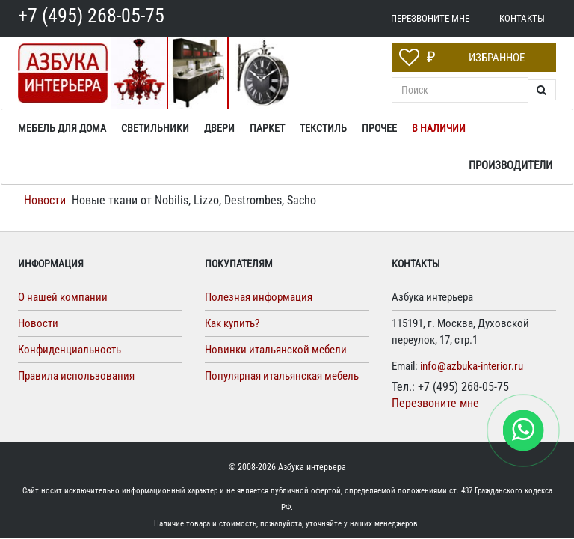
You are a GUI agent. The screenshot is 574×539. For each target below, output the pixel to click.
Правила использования (76, 376)
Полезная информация (258, 297)
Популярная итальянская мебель (282, 376)
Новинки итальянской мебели (276, 349)
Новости (45, 200)
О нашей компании (63, 297)
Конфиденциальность (69, 349)
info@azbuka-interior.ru (471, 366)
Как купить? (232, 323)
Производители (510, 165)
